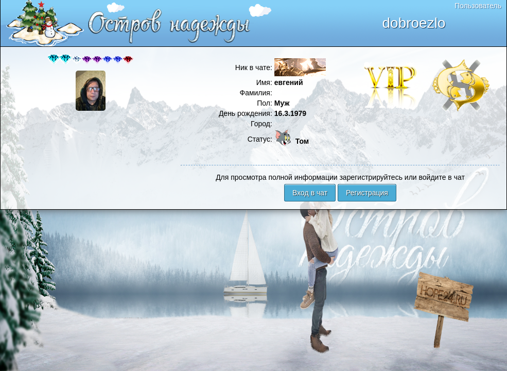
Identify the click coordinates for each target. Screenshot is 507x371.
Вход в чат (309, 193)
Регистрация (367, 193)
